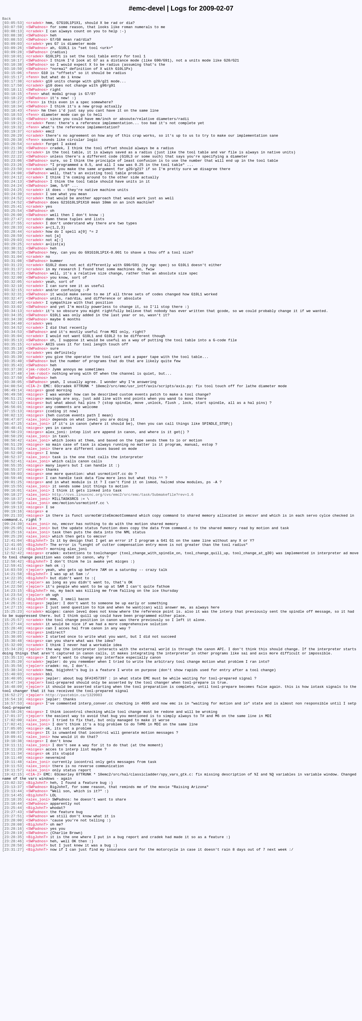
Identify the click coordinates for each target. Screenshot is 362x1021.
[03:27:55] (13, 264)
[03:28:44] (13, 274)
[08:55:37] (13, 560)
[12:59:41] (13, 675)
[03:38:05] (13, 455)
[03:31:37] (13, 319)
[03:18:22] (13, 114)
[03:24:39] (13, 229)
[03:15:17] (13, 89)
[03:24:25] (13, 224)
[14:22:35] (13, 690)
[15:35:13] (13, 785)
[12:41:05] (13, 650)
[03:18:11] (13, 104)
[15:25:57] (13, 740)
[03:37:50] (13, 450)
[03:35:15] (13, 410)
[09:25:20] (13, 640)
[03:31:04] (13, 304)
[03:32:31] (13, 349)
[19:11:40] (13, 906)
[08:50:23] (13, 515)
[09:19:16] (13, 610)
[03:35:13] (13, 405)
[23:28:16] (13, 991)
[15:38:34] (13, 800)
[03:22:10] (13, 179)
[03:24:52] (13, 234)
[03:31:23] (13, 314)
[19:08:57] (13, 875)
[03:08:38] (13, 39)
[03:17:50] (13, 99)
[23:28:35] (13, 1001)
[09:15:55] (13, 580)
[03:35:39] (13, 425)
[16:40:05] (13, 810)
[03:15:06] (13, 84)
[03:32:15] (13, 344)
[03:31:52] (13, 324)
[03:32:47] (13, 354)
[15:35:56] (13, 795)
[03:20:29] (13, 159)
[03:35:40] (13, 430)
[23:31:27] (13, 1016)
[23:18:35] (13, 956)
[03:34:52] (13, 389)
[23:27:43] (13, 971)
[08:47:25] (13, 505)
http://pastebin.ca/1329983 (74, 830)
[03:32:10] (13, 339)
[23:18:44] (13, 961)
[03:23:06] (13, 189)
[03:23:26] (13, 194)
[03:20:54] (13, 169)
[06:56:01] (13, 485)
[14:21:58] (13, 685)
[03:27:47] (13, 259)
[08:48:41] (13, 510)
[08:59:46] (13, 570)
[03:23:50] (13, 199)
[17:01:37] (13, 855)
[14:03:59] (13, 680)
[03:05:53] (13, 24)
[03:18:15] (13, 109)
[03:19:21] (13, 144)
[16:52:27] (13, 830)
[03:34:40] (13, 384)
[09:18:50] (13, 600)
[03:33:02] (13, 364)
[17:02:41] (13, 865)
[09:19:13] (13, 605)
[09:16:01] (13, 585)
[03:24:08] (13, 204)
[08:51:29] (13, 530)
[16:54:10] (13, 835)
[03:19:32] (13, 149)
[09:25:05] (13, 630)
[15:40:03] (13, 805)
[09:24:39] (13, 625)
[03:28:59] (13, 279)
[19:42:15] (13, 926)
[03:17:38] (13, 94)
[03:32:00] (13, 329)
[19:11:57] (13, 921)
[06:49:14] (13, 465)
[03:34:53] (13, 394)
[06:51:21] (13, 475)
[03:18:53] (13, 134)
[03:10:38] (13, 74)
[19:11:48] (13, 911)
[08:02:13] (13, 495)
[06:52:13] (13, 480)
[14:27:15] (13, 725)
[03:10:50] (13, 79)
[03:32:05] (13, 334)
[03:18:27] (13, 119)
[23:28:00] (13, 981)
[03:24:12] (13, 209)
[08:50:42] (13, 525)
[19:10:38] (13, 886)
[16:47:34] (13, 815)
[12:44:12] (13, 655)
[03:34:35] (13, 374)
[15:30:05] (13, 760)
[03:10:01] (13, 64)
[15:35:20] (13, 790)
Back (6, 19)
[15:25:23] (13, 730)
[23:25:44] (13, 966)
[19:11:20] (13, 896)
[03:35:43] (13, 435)
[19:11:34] (13, 901)
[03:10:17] (13, 69)
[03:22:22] (13, 184)
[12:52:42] (13, 660)
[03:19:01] (13, 139)
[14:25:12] (13, 715)
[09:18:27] (13, 590)
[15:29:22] (13, 755)
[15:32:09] (13, 770)
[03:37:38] (13, 440)
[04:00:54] (13, 460)
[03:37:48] (13, 445)
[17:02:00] (13, 860)
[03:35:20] (13, 420)
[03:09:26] (13, 54)
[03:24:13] (13, 214)
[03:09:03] (13, 49)
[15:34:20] (13, 775)
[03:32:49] (13, 359)
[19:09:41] (13, 880)
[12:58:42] (13, 670)
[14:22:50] (13, 700)
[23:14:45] (13, 951)
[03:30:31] (13, 294)
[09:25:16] (13, 635)
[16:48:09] (13, 820)
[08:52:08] (13, 540)
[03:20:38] (13, 164)
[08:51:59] (13, 535)
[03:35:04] (13, 399)
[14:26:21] (13, 720)
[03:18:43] (13, 129)
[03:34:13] (13, 369)
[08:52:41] (13, 550)
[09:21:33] (13, 615)
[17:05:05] (13, 870)
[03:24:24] (13, 219)
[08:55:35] (13, 555)
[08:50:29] (13, 520)
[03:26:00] (13, 254)
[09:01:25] (13, 575)
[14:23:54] (13, 710)
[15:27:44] (13, 745)
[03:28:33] (13, 269)
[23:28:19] (13, 996)
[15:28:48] (13, 750)
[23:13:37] (13, 941)
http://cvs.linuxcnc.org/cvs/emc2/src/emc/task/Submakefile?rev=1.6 (122, 590)
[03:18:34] (13, 124)
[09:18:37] (13, 595)
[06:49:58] (13, 470)
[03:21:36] (13, 174)
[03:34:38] (13, 379)
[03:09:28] (13, 59)
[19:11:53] (13, 916)
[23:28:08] (13, 986)
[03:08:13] (13, 34)
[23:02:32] (13, 936)
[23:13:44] (13, 946)
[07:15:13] (13, 490)
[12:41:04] (13, 645)
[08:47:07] (13, 500)
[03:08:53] (13, 44)
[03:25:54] (13, 249)
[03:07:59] (13, 29)
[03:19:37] (13, 154)
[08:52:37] (13, 545)
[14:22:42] (13, 695)
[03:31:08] (13, 309)
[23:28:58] (13, 1011)
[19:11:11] (13, 891)
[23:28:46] (13, 1006)
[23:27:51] (13, 976)
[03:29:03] (13, 284)
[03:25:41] (13, 244)
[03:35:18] (13, 415)
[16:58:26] (13, 850)
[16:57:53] (13, 840)
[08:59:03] (13, 565)
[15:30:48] (13, 765)
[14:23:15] (13, 705)
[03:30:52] (13, 299)
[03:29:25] (13, 289)
